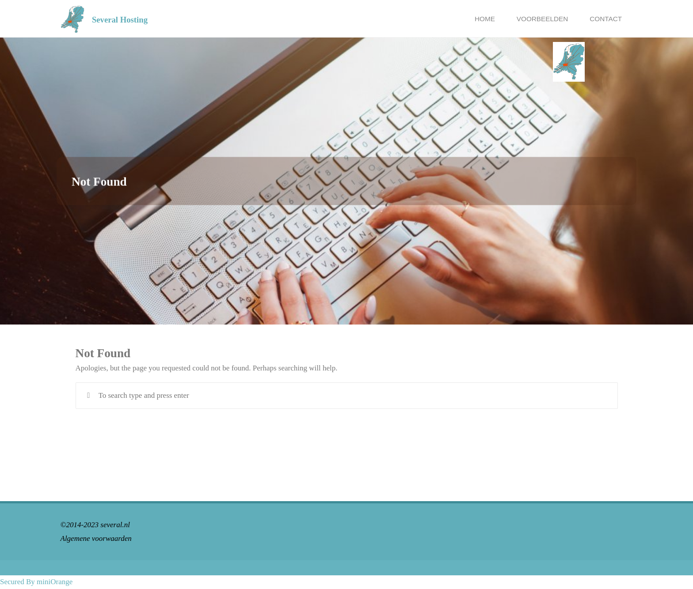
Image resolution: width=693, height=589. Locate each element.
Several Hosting (120, 19)
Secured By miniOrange (36, 582)
